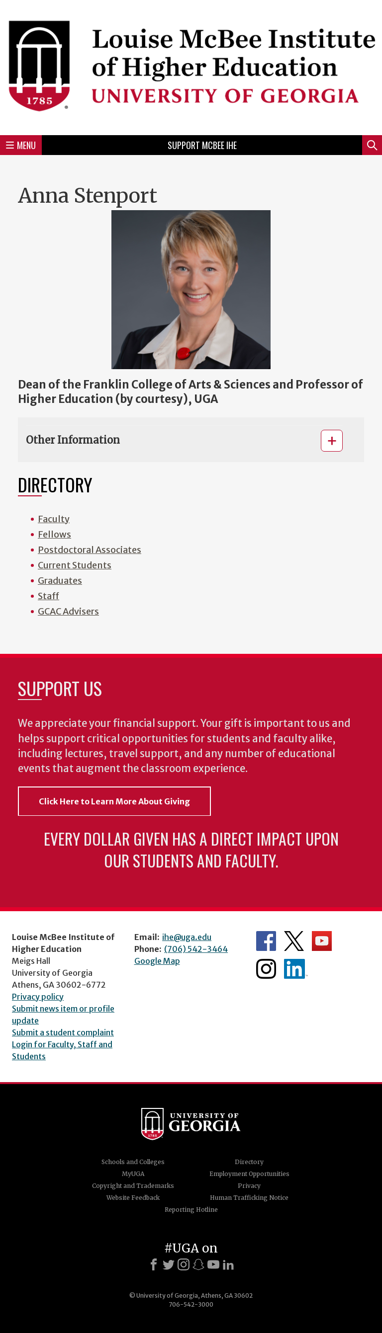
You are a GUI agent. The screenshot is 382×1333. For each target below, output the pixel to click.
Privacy (249, 1185)
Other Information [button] (73, 440)
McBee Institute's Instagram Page (266, 969)
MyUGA (133, 1173)
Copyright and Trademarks (133, 1185)
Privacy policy (38, 997)
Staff (48, 596)
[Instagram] (184, 1264)
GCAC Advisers (68, 611)
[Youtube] (213, 1264)
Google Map (157, 961)
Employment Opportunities (249, 1173)
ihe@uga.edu (186, 937)
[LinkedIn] (228, 1264)
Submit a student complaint (63, 1032)
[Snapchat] (198, 1264)
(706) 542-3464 (196, 949)
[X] (169, 1264)
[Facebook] (154, 1264)
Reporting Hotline (191, 1209)
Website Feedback (133, 1197)
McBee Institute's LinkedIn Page (296, 969)
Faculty (54, 519)
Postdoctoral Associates (89, 549)
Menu (21, 145)
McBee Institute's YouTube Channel (322, 941)
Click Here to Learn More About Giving (114, 801)
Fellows (54, 534)
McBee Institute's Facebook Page (266, 941)
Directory (249, 1162)
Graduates (60, 580)
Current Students (74, 565)
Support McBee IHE (202, 145)
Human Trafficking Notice (249, 1197)
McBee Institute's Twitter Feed (294, 941)
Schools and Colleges (133, 1162)
